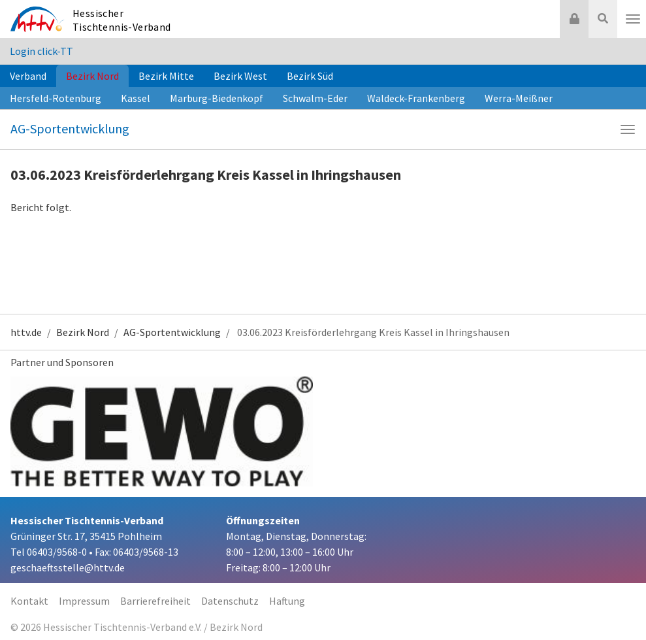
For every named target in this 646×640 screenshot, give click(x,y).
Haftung (287, 600)
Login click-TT (41, 51)
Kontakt (29, 600)
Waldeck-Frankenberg (416, 98)
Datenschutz (230, 600)
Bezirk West (240, 75)
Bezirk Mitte (166, 75)
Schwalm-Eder (315, 98)
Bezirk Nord (92, 75)
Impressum (84, 600)
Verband (28, 75)
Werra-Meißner (519, 98)
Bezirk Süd (310, 75)
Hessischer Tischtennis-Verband (122, 20)
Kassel (135, 98)
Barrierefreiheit (155, 600)
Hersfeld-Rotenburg (55, 98)
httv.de (26, 332)
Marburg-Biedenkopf (216, 98)
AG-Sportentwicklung (69, 128)
